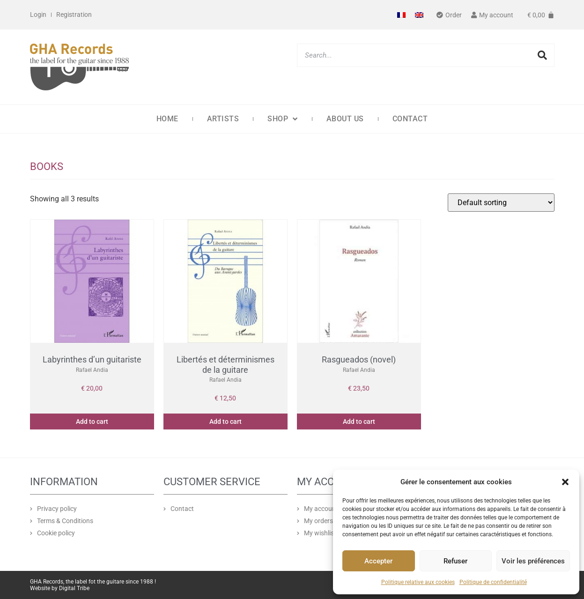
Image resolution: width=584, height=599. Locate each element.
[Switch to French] (401, 14)
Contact (410, 118)
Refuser (455, 561)
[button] (565, 482)
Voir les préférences (533, 561)
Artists (223, 118)
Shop (282, 119)
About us (345, 118)
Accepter (378, 561)
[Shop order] (501, 202)
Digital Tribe (74, 588)
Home (167, 118)
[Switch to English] (419, 14)
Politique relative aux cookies (418, 582)
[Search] (542, 55)
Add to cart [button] (92, 421)
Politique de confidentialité (493, 582)
